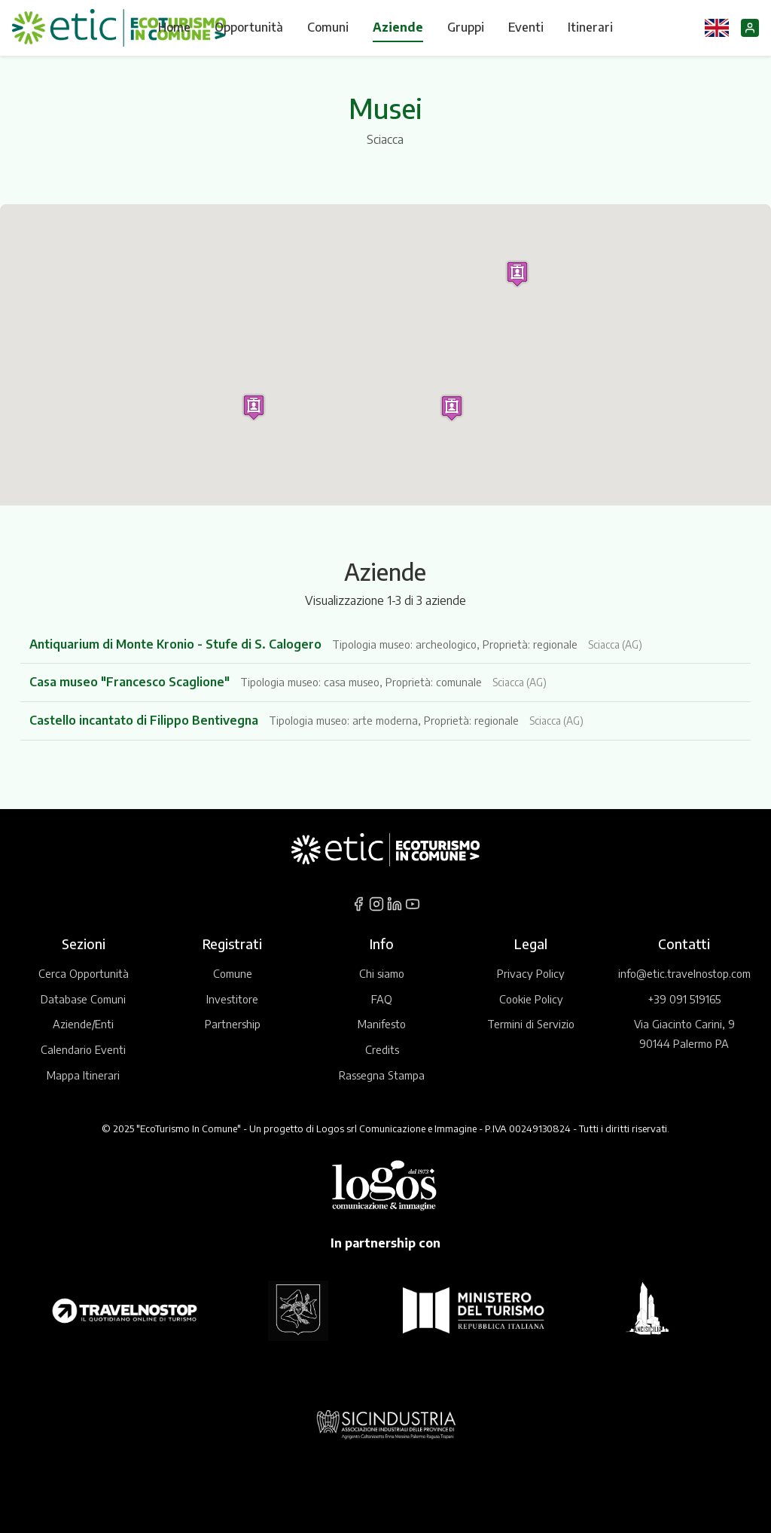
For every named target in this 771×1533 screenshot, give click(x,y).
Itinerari (590, 27)
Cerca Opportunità (83, 973)
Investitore (232, 999)
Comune (232, 973)
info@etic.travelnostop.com (684, 973)
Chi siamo (381, 973)
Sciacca (385, 139)
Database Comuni (83, 999)
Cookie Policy (531, 999)
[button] (517, 274)
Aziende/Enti (83, 1024)
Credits (382, 1049)
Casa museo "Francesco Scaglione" (131, 681)
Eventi (526, 27)
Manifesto (382, 1024)
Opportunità (249, 27)
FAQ (381, 999)
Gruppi (465, 27)
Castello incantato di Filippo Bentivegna (145, 720)
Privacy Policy (531, 973)
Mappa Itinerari (83, 1075)
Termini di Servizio (530, 1024)
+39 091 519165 (684, 999)
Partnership (233, 1024)
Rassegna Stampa (382, 1075)
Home (174, 27)
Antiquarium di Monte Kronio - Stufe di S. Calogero (177, 644)
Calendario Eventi (83, 1049)
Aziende (398, 27)
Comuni (328, 27)
